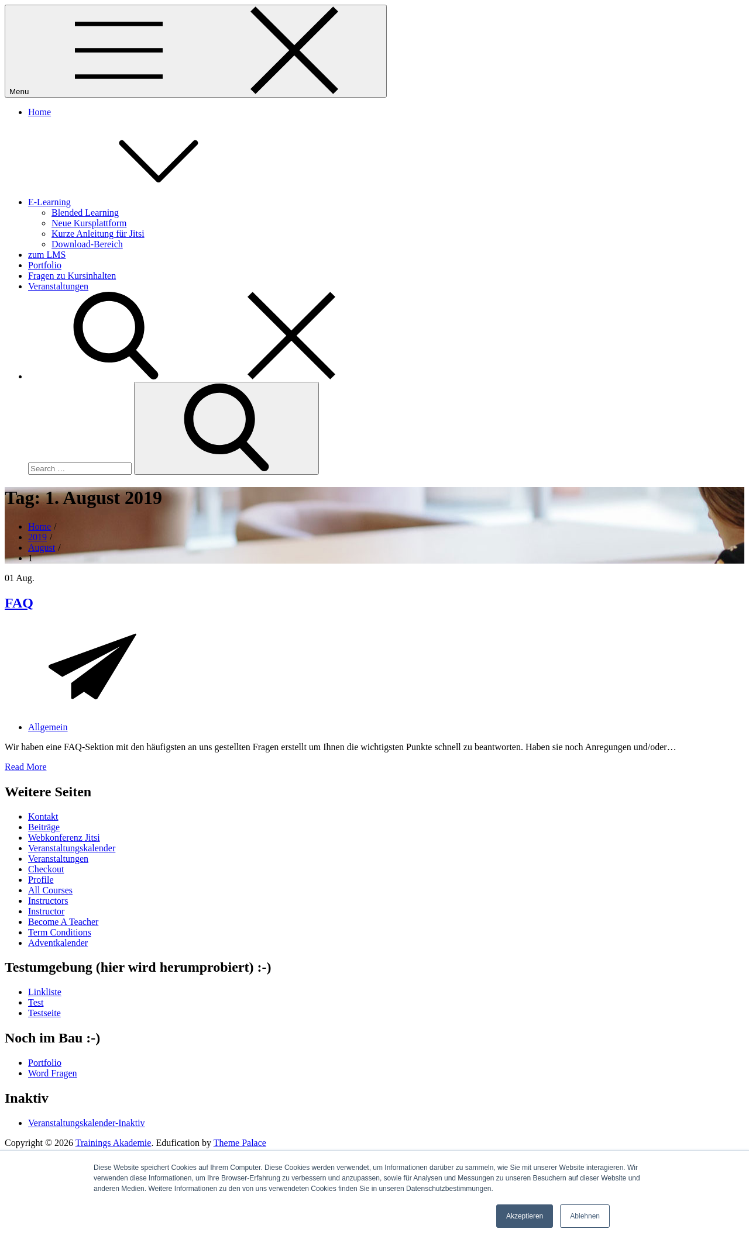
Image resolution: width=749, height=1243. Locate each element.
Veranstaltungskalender (71, 848)
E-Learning (137, 202)
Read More (26, 767)
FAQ (19, 602)
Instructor (46, 911)
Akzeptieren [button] (524, 1216)
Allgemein (48, 727)
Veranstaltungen (58, 286)
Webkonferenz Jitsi (64, 838)
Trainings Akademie (113, 1143)
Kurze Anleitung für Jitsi (98, 234)
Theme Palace (240, 1143)
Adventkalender (58, 943)
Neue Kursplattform (88, 223)
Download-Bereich (87, 244)
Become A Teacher (63, 922)
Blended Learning (85, 212)
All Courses (50, 890)
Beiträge (44, 827)
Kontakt (43, 816)
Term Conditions (59, 932)
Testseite (44, 1013)
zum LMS (47, 255)
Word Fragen (52, 1073)
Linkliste (44, 992)
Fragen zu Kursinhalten (72, 276)
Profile (41, 880)
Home (39, 112)
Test (35, 1002)
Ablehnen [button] (585, 1216)
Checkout (46, 869)
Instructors (48, 901)
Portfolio (44, 265)
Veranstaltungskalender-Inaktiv (86, 1123)
